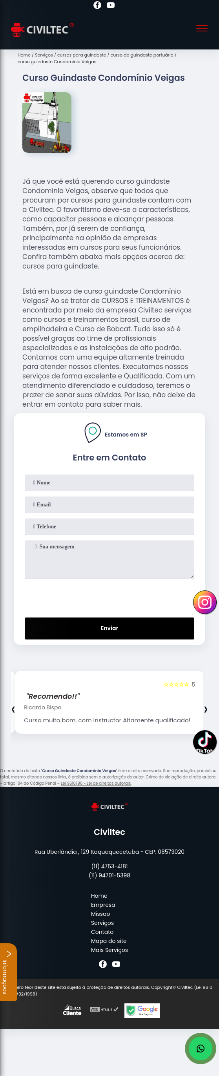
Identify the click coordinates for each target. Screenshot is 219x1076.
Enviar (109, 628)
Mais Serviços (109, 950)
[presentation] (109, 596)
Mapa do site (109, 941)
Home (99, 896)
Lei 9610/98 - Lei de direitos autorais (96, 783)
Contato (102, 932)
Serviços (102, 923)
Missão (100, 914)
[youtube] (111, 6)
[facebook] (97, 6)
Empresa (103, 905)
